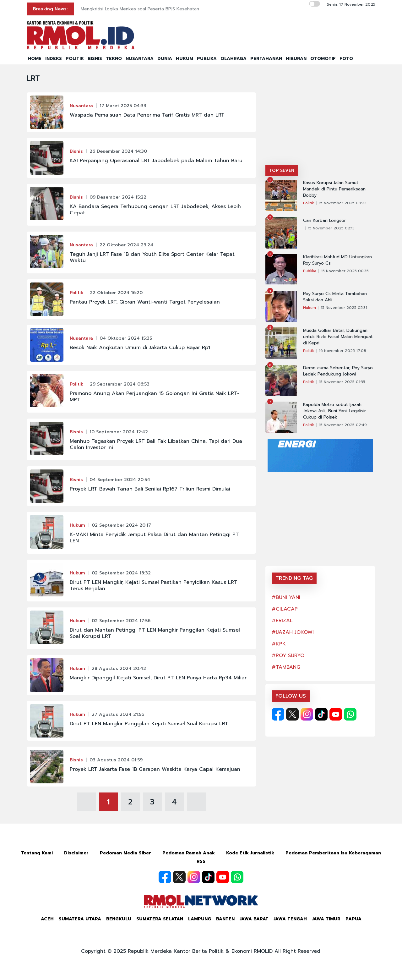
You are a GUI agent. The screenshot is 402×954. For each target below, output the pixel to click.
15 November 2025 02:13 (331, 228)
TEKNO (114, 58)
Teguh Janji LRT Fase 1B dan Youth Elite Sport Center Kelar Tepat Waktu (152, 257)
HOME (34, 58)
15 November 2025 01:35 (342, 382)
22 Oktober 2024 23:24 (126, 245)
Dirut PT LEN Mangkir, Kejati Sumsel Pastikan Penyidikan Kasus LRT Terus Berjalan (153, 585)
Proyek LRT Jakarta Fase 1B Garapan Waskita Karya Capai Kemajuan (155, 769)
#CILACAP (285, 609)
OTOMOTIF (323, 58)
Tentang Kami (37, 853)
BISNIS (95, 58)
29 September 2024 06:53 (119, 384)
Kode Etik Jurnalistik (250, 853)
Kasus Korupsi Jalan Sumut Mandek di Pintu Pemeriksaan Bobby (334, 189)
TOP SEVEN (281, 170)
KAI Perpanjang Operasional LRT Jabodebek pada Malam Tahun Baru (156, 160)
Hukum (77, 525)
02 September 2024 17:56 (121, 620)
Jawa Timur (326, 919)
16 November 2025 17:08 (342, 351)
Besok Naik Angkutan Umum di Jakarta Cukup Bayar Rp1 (140, 347)
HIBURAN (296, 58)
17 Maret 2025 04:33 (123, 105)
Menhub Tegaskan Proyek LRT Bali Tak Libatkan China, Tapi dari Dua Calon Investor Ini (156, 444)
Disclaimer (76, 853)
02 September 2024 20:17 (121, 525)
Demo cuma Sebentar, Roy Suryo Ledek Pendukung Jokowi (338, 371)
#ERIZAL (282, 620)
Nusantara (81, 105)
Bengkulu (118, 919)
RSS (201, 861)
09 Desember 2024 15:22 (118, 197)
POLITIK (75, 58)
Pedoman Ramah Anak (188, 853)
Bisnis (76, 151)
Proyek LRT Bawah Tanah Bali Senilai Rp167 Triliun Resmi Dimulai (150, 489)
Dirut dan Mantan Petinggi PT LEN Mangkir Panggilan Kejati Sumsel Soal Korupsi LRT (155, 633)
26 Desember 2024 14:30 (118, 151)
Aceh (47, 919)
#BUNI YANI (286, 597)
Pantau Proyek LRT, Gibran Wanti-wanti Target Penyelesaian (145, 302)
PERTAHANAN (266, 58)
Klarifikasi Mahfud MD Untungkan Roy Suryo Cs (337, 260)
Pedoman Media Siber (125, 853)
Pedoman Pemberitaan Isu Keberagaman (333, 853)
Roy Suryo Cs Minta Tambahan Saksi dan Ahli (335, 297)
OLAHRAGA (233, 58)
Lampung (199, 919)
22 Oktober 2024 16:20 (116, 292)
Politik (76, 292)
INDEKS (53, 58)
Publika (309, 271)
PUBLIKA (207, 58)
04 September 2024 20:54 (120, 479)
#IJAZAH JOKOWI (293, 632)
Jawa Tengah (290, 919)
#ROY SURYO (288, 655)
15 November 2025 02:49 (343, 425)
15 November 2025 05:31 (344, 307)
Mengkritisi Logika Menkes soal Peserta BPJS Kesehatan (140, 9)
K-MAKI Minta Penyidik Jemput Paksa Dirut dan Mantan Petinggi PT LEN (154, 537)
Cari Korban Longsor (324, 220)
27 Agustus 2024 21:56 (118, 714)
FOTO (346, 58)
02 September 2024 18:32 (121, 573)
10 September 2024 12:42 (119, 432)
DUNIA (164, 58)
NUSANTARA (140, 58)
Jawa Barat (254, 919)
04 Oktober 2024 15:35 (126, 338)
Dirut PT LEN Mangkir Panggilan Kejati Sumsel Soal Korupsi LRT (149, 724)
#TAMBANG (286, 667)
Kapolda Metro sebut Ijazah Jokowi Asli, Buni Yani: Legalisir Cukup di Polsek (334, 411)
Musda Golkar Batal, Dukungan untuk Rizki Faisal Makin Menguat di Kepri (338, 336)
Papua (353, 919)
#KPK (279, 644)
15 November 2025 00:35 (345, 271)
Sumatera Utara (80, 919)
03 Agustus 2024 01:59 (116, 760)
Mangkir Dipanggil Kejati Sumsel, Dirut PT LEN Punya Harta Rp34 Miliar (158, 678)
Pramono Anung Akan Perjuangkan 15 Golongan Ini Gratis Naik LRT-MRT (154, 396)
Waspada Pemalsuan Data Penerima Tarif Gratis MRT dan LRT (147, 115)
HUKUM (184, 58)
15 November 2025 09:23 (343, 203)
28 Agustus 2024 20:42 (119, 668)
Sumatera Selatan (159, 919)
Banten (225, 919)
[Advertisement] (320, 118)
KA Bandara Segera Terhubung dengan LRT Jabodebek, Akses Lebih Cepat (155, 209)
